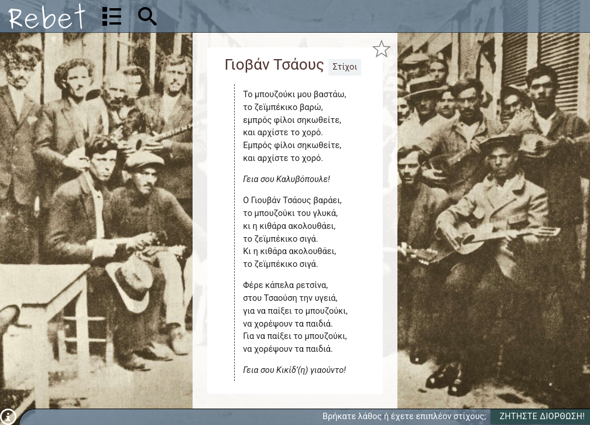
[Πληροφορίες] (8, 416)
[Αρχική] (47, 16)
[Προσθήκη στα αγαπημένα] (381, 48)
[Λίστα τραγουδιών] (112, 16)
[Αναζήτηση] (222, 16)
